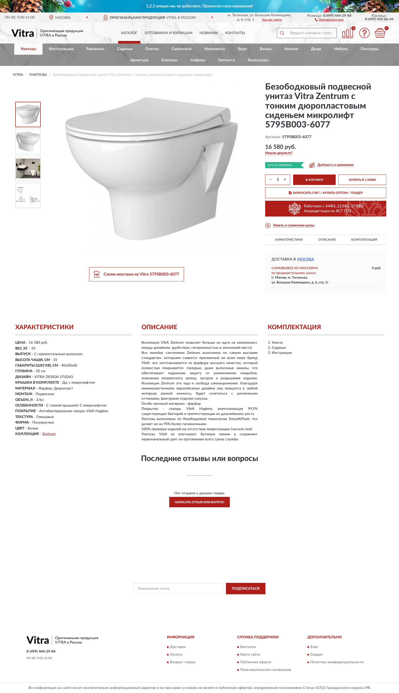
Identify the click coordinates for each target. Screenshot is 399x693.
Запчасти (226, 60)
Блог (314, 647)
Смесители (182, 49)
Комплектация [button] (364, 239)
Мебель (341, 49)
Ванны (266, 49)
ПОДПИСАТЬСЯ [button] (246, 588)
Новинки (209, 33)
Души (316, 49)
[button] (329, 19)
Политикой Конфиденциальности (201, 600)
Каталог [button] (129, 33)
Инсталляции (61, 49)
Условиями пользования (245, 600)
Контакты (235, 33)
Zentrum (49, 434)
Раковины (95, 49)
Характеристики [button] (289, 239)
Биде (242, 49)
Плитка (152, 49)
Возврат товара (182, 662)
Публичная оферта (255, 662)
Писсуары (369, 49)
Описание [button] (327, 239)
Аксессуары (258, 60)
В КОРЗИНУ (314, 179)
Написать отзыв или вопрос (199, 502)
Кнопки (291, 49)
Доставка (178, 647)
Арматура (140, 60)
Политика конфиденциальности (337, 662)
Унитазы (28, 49)
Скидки (316, 655)
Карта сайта (250, 655)
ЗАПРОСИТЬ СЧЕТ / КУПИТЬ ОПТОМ (326, 192)
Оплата (176, 655)
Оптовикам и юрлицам (168, 33)
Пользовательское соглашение (265, 670)
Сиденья (125, 49)
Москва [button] (305, 259)
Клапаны (169, 60)
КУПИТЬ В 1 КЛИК (362, 179)
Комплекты (214, 49)
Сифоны (197, 60)
